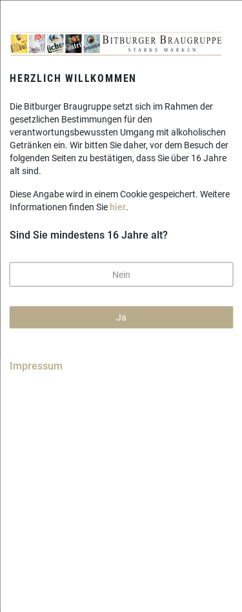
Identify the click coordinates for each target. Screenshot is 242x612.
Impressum (36, 365)
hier (118, 207)
